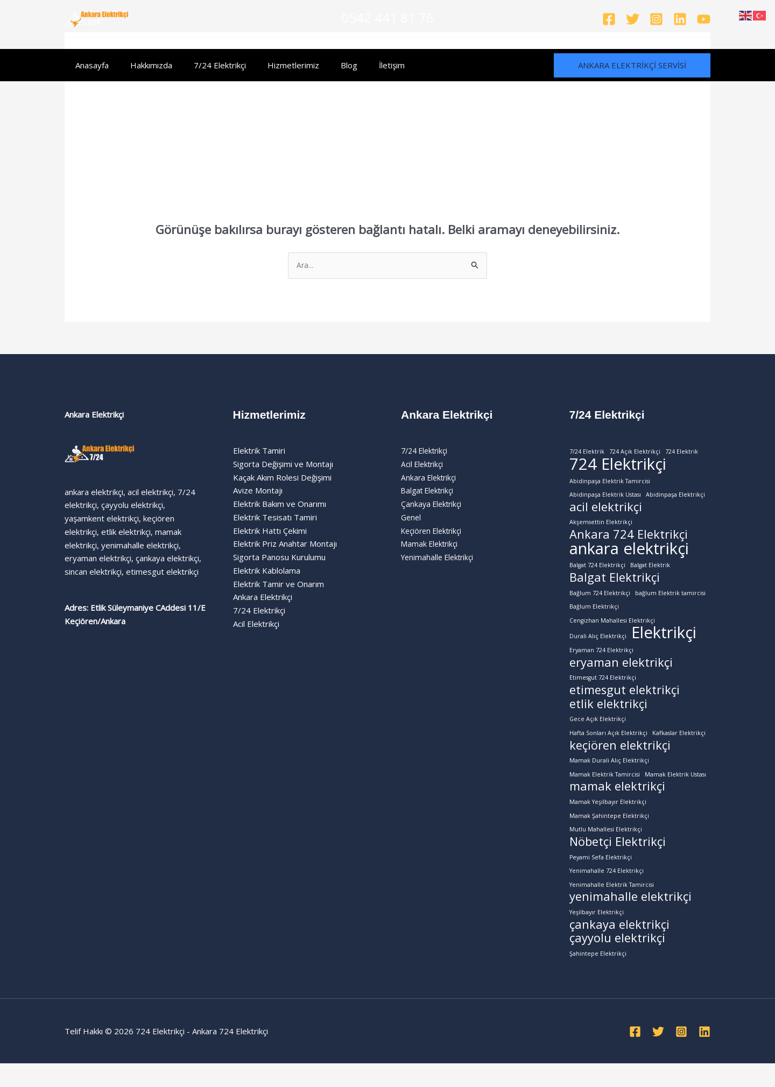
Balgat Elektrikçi (430, 491)
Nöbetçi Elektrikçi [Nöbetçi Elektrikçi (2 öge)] (617, 860)
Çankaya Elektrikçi (433, 504)
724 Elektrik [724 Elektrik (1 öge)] (681, 452)
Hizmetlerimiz (274, 65)
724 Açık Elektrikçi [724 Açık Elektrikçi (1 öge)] (634, 452)
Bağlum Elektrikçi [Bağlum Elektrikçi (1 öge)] (594, 614)
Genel (411, 518)
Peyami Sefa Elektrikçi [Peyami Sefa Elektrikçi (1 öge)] (600, 876)
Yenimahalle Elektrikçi (440, 558)
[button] (632, 65)
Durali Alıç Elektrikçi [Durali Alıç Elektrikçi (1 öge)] (597, 646)
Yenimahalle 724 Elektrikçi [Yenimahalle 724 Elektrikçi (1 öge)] (606, 890)
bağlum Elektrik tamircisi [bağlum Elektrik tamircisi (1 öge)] (670, 600)
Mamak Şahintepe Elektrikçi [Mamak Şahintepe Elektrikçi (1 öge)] (609, 833)
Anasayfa (89, 65)
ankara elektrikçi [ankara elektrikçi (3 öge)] (629, 554)
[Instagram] (656, 19)
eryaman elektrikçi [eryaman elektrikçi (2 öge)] (621, 674)
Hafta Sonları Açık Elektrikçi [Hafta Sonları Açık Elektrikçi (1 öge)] (608, 746)
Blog (324, 65)
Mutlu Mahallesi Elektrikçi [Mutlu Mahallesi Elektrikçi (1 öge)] (605, 847)
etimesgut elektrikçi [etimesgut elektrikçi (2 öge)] (624, 702)
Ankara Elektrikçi (430, 478)
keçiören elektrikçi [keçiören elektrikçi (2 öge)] (620, 760)
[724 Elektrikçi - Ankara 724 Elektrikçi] (97, 17)
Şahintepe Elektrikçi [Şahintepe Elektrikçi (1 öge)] (597, 976)
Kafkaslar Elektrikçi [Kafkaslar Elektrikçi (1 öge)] (679, 746)
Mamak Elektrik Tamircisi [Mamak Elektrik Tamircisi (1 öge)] (604, 790)
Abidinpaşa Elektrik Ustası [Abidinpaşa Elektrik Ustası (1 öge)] (605, 498)
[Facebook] (609, 19)
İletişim (362, 65)
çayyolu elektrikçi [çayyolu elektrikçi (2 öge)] (617, 962)
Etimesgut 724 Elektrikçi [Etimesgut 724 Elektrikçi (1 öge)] (602, 689)
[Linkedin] (680, 19)
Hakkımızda (143, 65)
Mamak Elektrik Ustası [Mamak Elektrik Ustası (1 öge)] (675, 790)
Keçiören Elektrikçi (434, 531)
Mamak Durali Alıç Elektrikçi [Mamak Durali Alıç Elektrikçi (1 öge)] (609, 775)
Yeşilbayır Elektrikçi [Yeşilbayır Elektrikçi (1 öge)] (596, 933)
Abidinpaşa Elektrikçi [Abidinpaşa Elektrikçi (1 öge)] (675, 498)
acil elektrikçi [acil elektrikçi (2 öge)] (605, 511)
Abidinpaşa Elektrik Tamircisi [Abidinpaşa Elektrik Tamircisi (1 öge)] (609, 483)
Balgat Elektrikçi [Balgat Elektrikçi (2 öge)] (614, 584)
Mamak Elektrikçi (431, 545)
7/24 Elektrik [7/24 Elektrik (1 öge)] (586, 452)
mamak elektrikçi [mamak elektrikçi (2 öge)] (617, 803)
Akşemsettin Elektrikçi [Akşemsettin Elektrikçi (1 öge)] (600, 526)
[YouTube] (703, 19)
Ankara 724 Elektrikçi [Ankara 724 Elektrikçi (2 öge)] (628, 540)
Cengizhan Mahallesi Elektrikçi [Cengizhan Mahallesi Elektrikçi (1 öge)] (612, 628)
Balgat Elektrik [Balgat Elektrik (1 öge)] (650, 571)
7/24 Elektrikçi (206, 65)
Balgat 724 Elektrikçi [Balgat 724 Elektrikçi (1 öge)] (597, 571)
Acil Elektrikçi (424, 465)
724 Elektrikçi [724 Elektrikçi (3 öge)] (617, 466)
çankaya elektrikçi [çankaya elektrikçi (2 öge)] (619, 947)
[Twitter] (632, 19)
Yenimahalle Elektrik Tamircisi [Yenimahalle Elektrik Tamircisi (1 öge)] (611, 905)
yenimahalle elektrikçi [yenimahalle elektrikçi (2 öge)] (630, 918)
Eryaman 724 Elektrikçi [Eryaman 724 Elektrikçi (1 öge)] (601, 660)
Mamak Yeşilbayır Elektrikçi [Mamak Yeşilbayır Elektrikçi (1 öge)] (607, 818)
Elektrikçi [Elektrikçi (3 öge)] (663, 642)
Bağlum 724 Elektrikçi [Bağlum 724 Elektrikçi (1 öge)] (599, 600)
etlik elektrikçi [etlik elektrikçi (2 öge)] (608, 717)
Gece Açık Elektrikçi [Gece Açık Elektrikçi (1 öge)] (597, 732)
